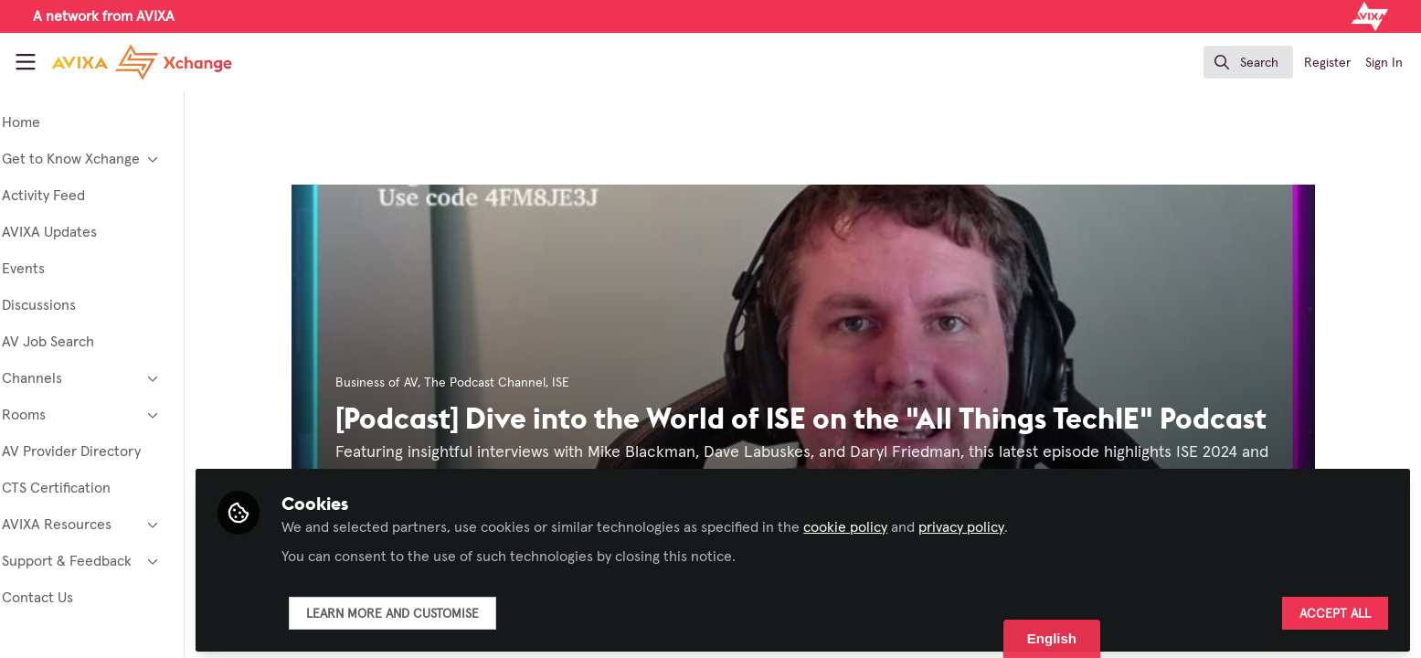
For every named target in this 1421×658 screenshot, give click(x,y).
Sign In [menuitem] (1384, 63)
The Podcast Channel (509, 383)
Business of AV (401, 383)
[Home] (127, 62)
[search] (1248, 62)
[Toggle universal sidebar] (25, 62)
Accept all (1335, 609)
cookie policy (895, 522)
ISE (585, 383)
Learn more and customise (441, 609)
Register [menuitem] (1327, 63)
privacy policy (1011, 522)
